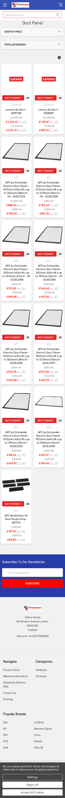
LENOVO (39, 722)
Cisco (37, 734)
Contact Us (9, 692)
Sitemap (8, 699)
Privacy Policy (11, 669)
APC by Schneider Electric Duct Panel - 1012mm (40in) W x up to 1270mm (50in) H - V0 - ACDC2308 (49, 189)
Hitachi (38, 741)
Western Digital (43, 728)
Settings (32, 777)
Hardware (41, 669)
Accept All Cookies (32, 792)
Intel (5, 747)
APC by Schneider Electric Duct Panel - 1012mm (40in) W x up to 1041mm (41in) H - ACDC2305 (49, 439)
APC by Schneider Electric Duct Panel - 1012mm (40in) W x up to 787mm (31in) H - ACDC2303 (16, 439)
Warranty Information (15, 676)
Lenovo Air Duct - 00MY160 (16, 111)
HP (5, 728)
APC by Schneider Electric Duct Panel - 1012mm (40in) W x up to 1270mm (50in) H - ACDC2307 (49, 355)
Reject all (32, 785)
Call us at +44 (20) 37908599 (33, 636)
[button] (59, 58)
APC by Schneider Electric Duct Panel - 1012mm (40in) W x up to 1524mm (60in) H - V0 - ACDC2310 (16, 189)
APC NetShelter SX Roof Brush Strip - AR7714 (16, 519)
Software (41, 676)
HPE (5, 741)
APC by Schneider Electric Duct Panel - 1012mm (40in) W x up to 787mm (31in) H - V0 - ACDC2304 (48, 272)
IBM (5, 734)
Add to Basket (13, 97)
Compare (27, 97)
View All (38, 747)
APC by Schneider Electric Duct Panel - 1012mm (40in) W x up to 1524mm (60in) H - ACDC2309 (16, 355)
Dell (5, 722)
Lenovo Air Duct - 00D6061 (48, 111)
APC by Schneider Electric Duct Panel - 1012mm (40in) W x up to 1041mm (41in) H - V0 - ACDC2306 (16, 272)
